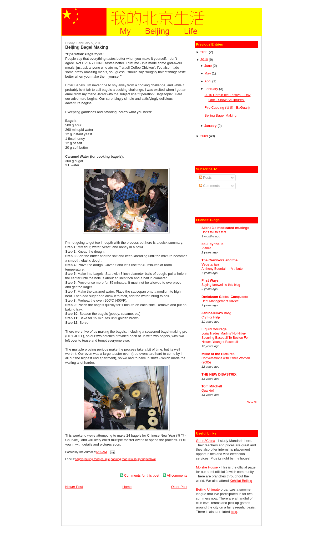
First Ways (210, 280)
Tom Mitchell (211, 386)
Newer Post (74, 487)
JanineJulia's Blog (216, 313)
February (211, 89)
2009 (204, 136)
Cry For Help (210, 317)
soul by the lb (212, 244)
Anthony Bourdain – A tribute (222, 269)
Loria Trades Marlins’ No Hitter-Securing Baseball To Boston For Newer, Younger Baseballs (225, 338)
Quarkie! (207, 390)
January (211, 126)
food (125, 459)
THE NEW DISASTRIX (218, 374)
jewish (132, 459)
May (208, 73)
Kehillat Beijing (241, 481)
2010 (204, 60)
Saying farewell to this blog (220, 285)
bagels (79, 459)
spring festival (147, 459)
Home (127, 487)
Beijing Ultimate (208, 489)
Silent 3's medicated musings (225, 228)
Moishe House (207, 467)
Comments (209, 186)
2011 (204, 52)
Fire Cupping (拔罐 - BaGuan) (227, 107)
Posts (205, 177)
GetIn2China (205, 441)
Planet (206, 248)
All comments (175, 475)
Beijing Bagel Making (86, 47)
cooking (116, 459)
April (208, 81)
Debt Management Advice (220, 301)
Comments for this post (139, 475)
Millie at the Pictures (218, 354)
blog (234, 512)
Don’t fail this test (213, 232)
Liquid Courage (213, 329)
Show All (251, 402)
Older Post (179, 487)
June (208, 66)
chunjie (105, 459)
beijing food (92, 459)
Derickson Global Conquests (224, 297)
